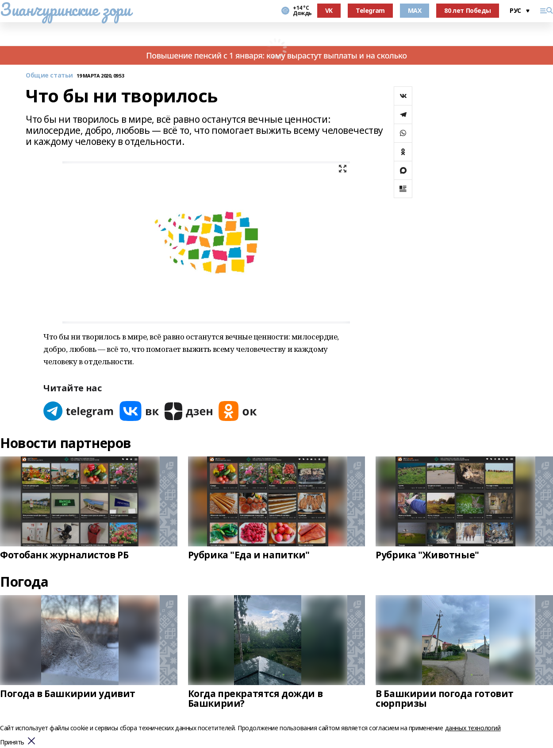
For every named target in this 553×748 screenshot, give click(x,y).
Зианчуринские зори (65, 9)
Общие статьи (49, 75)
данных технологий (473, 728)
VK (329, 10)
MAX (415, 10)
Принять (12, 742)
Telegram (370, 10)
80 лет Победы (467, 10)
